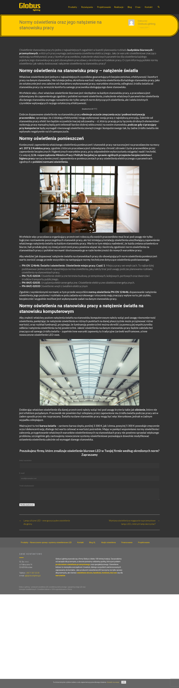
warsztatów (60, 576)
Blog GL (92, 542)
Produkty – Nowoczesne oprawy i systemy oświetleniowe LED (46, 542)
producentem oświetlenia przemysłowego (73, 565)
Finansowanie (127, 542)
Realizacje (118, 7)
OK (124, 682)
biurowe (113, 573)
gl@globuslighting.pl (33, 576)
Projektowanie (104, 7)
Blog (130, 7)
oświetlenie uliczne (84, 573)
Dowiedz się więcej (113, 682)
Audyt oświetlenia (108, 542)
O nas (137, 7)
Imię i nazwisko (25, 460)
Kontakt (149, 7)
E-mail (21, 473)
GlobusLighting (146, 24)
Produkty (72, 7)
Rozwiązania (87, 7)
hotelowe (106, 573)
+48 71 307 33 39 (32, 573)
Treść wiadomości (26, 486)
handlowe (97, 573)
